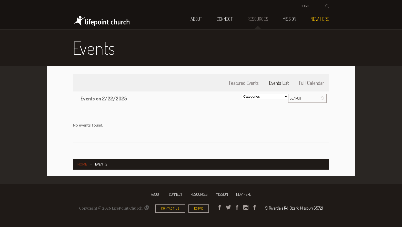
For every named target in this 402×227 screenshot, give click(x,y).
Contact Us (170, 208)
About (196, 19)
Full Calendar (311, 82)
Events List (279, 82)
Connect (225, 19)
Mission (289, 19)
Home (82, 164)
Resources (257, 19)
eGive (198, 208)
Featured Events (244, 82)
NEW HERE (320, 19)
